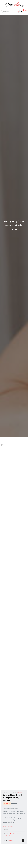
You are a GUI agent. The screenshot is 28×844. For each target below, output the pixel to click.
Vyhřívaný (10, 840)
